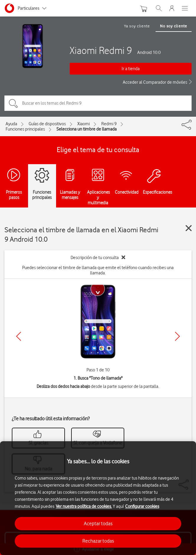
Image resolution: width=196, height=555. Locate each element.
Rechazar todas (98, 541)
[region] (98, 498)
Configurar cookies (142, 506)
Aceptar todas (98, 523)
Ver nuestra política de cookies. (84, 506)
